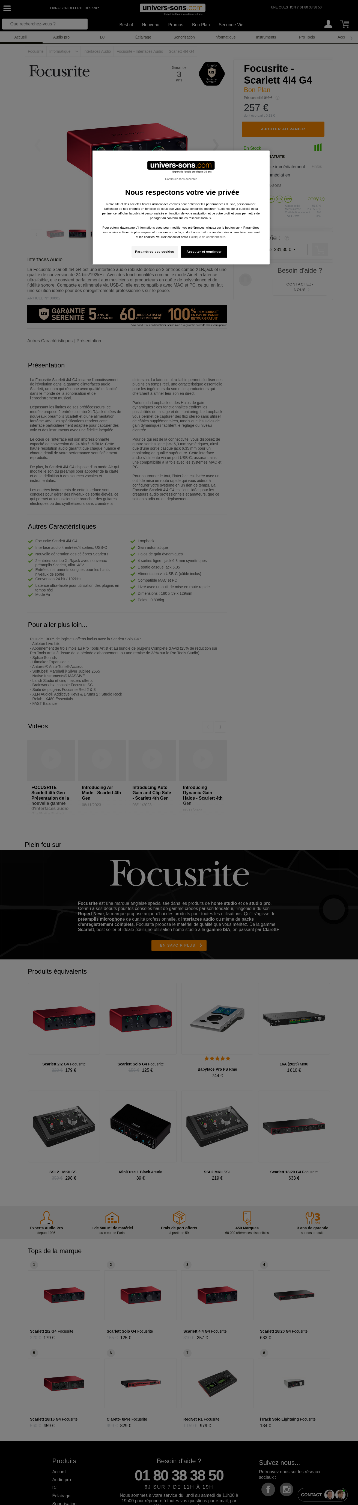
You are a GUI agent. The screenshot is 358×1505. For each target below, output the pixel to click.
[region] (181, 207)
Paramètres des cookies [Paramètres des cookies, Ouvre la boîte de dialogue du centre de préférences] (154, 251)
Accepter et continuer (204, 251)
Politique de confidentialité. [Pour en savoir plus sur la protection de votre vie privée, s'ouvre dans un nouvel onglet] (207, 236)
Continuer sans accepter (181, 179)
